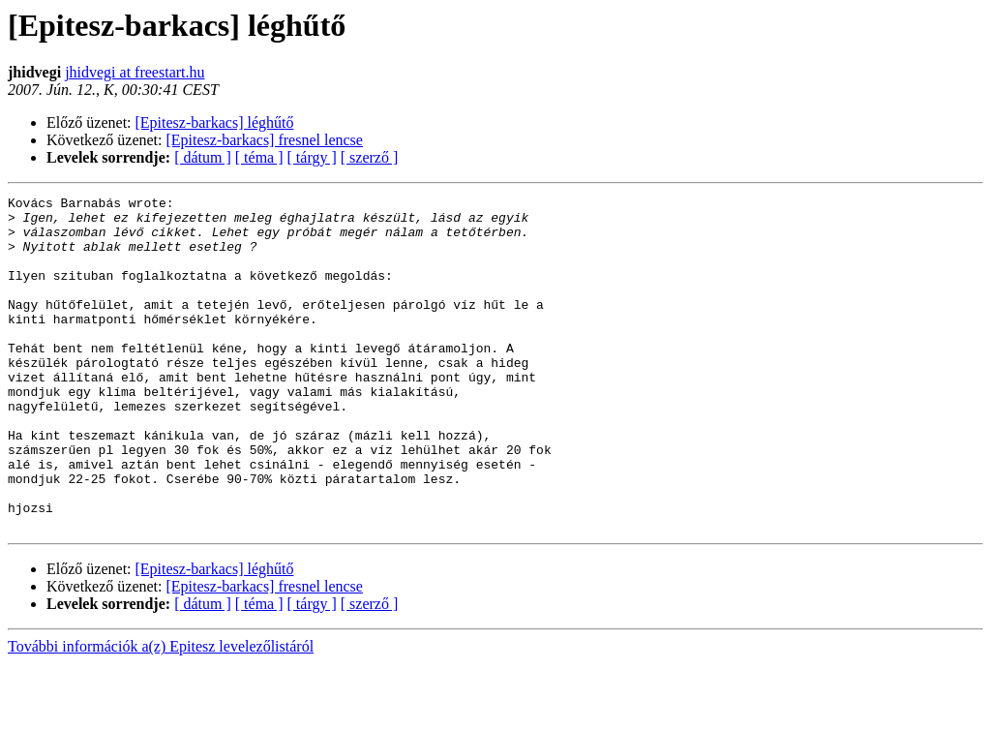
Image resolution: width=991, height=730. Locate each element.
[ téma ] (259, 157)
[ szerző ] (370, 157)
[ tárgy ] (312, 157)
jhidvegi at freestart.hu (134, 72)
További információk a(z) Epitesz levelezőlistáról (161, 713)
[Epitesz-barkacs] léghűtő (214, 122)
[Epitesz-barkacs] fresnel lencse (264, 140)
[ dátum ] (202, 157)
